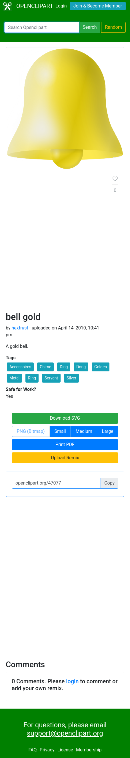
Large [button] (107, 431)
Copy (109, 483)
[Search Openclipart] (41, 27)
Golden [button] (100, 366)
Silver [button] (71, 378)
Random (113, 27)
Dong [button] (81, 366)
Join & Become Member (97, 6)
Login (61, 6)
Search (90, 27)
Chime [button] (45, 366)
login (72, 681)
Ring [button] (32, 378)
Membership (88, 750)
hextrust (19, 328)
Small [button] (60, 431)
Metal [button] (14, 378)
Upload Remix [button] (65, 457)
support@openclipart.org (65, 733)
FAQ (33, 750)
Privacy (47, 750)
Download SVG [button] (65, 418)
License (65, 750)
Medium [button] (83, 431)
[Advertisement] (65, 243)
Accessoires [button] (20, 366)
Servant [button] (51, 378)
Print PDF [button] (65, 444)
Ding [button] (64, 366)
